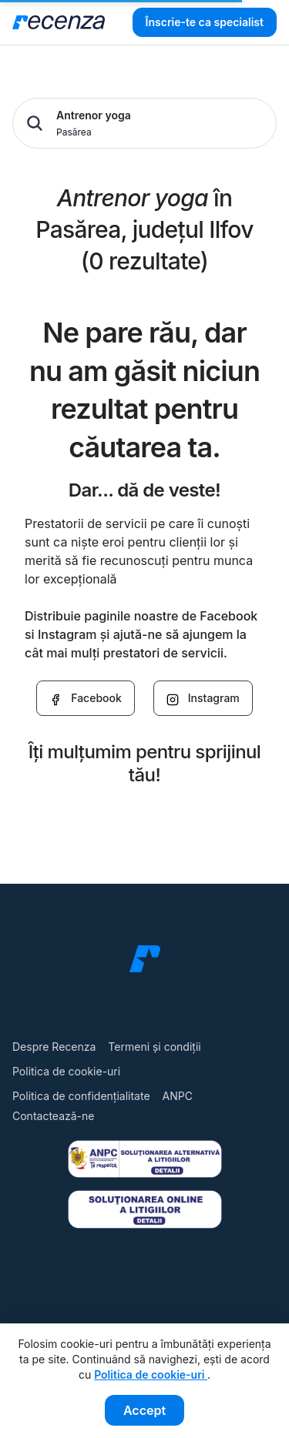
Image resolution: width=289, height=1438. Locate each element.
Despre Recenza (54, 1046)
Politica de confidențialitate (81, 1095)
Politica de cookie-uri (66, 1071)
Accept (144, 1410)
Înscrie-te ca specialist (205, 21)
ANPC (178, 1095)
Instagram (203, 698)
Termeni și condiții (154, 1046)
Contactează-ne (53, 1115)
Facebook (85, 698)
